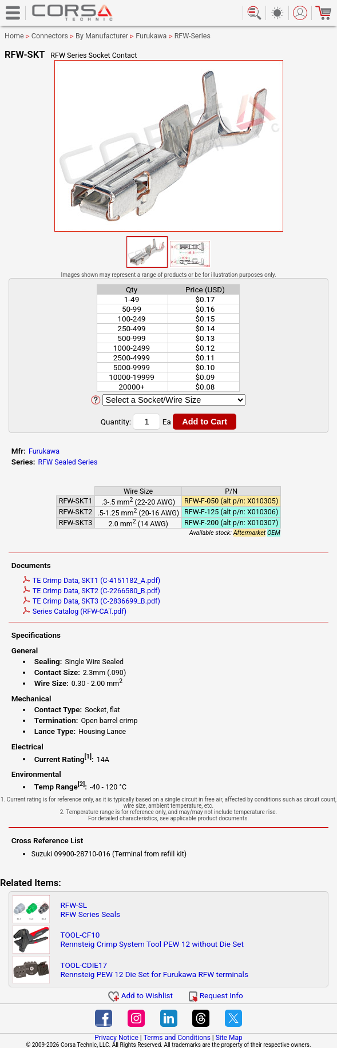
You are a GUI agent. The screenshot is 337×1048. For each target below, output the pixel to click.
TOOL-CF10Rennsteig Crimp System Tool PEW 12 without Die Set (152, 939)
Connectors (49, 35)
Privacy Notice (116, 1038)
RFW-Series (193, 35)
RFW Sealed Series (67, 462)
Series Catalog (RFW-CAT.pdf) (75, 611)
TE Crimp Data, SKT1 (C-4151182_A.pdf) (91, 580)
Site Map (229, 1038)
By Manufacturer (102, 35)
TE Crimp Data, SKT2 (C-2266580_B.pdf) (91, 590)
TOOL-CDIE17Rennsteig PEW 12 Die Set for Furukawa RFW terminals (154, 969)
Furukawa (151, 35)
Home (14, 35)
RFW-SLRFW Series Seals (90, 909)
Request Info (216, 995)
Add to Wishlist (140, 995)
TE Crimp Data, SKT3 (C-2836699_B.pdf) (91, 601)
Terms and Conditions (177, 1038)
